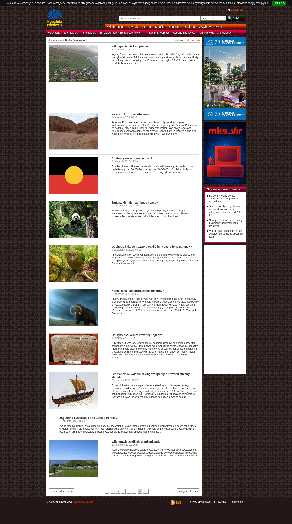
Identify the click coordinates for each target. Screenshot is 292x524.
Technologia (71, 32)
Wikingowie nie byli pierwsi (130, 46)
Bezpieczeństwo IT (131, 32)
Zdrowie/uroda (108, 32)
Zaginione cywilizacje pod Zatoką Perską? (88, 418)
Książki (160, 26)
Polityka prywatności (200, 501)
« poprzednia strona (62, 491)
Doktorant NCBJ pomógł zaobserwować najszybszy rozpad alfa (223, 198)
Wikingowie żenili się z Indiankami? (136, 441)
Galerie (190, 26)
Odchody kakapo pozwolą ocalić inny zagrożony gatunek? (152, 246)
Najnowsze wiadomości (223, 189)
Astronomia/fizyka (184, 32)
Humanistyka (206, 32)
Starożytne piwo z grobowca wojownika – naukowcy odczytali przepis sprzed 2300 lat (225, 211)
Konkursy (175, 26)
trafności (189, 40)
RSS (178, 502)
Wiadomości (115, 26)
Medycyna (54, 32)
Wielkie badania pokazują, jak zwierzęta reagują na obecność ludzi (226, 233)
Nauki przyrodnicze (158, 32)
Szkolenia (237, 501)
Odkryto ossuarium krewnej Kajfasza (137, 335)
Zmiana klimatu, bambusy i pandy (135, 202)
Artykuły (132, 26)
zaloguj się (237, 9)
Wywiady (205, 26)
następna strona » (188, 491)
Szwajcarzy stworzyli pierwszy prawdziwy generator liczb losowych (225, 223)
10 (145, 491)
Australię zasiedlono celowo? (132, 158)
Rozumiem (279, 3)
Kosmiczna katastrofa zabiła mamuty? (138, 290)
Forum (146, 26)
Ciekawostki (224, 32)
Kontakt (222, 501)
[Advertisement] (124, 98)
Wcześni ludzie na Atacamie (131, 114)
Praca (219, 26)
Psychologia (89, 32)
